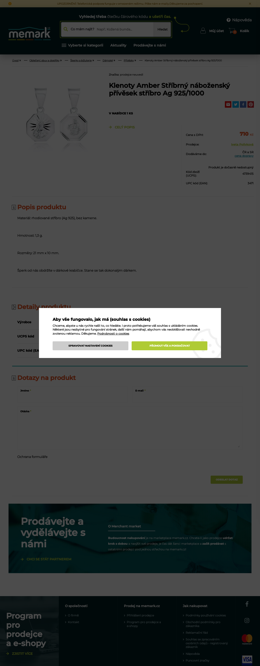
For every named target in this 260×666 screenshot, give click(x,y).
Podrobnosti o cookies (113, 333)
